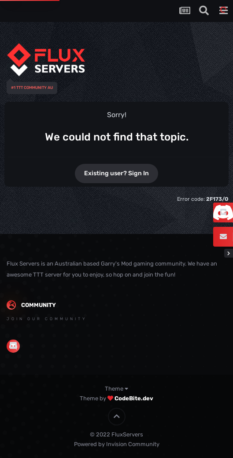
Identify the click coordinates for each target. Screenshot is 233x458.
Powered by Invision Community (116, 444)
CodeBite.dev (134, 398)
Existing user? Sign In (116, 173)
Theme (116, 388)
